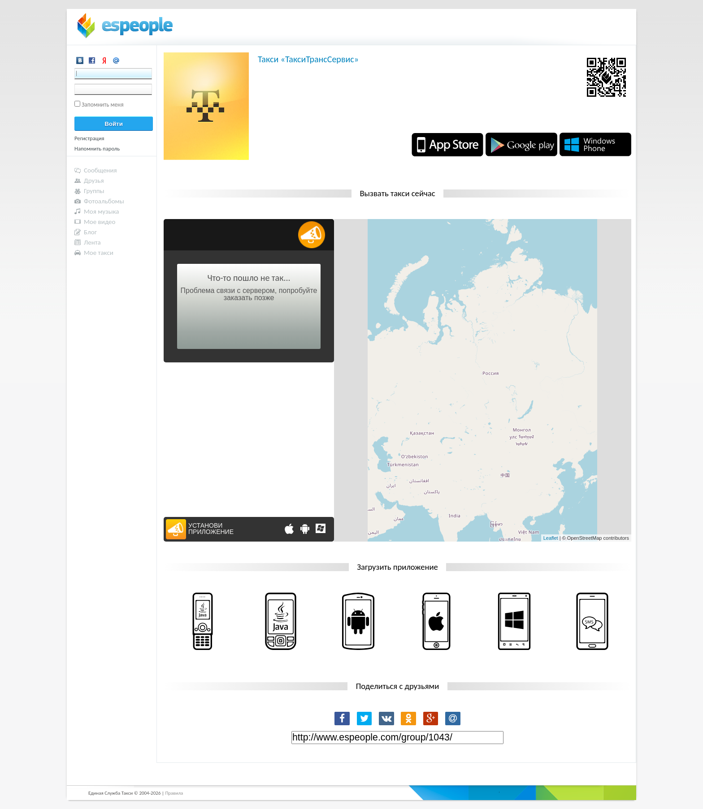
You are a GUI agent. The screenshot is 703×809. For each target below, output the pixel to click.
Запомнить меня (103, 104)
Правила (174, 793)
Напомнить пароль (97, 148)
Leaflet (550, 538)
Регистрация (89, 138)
